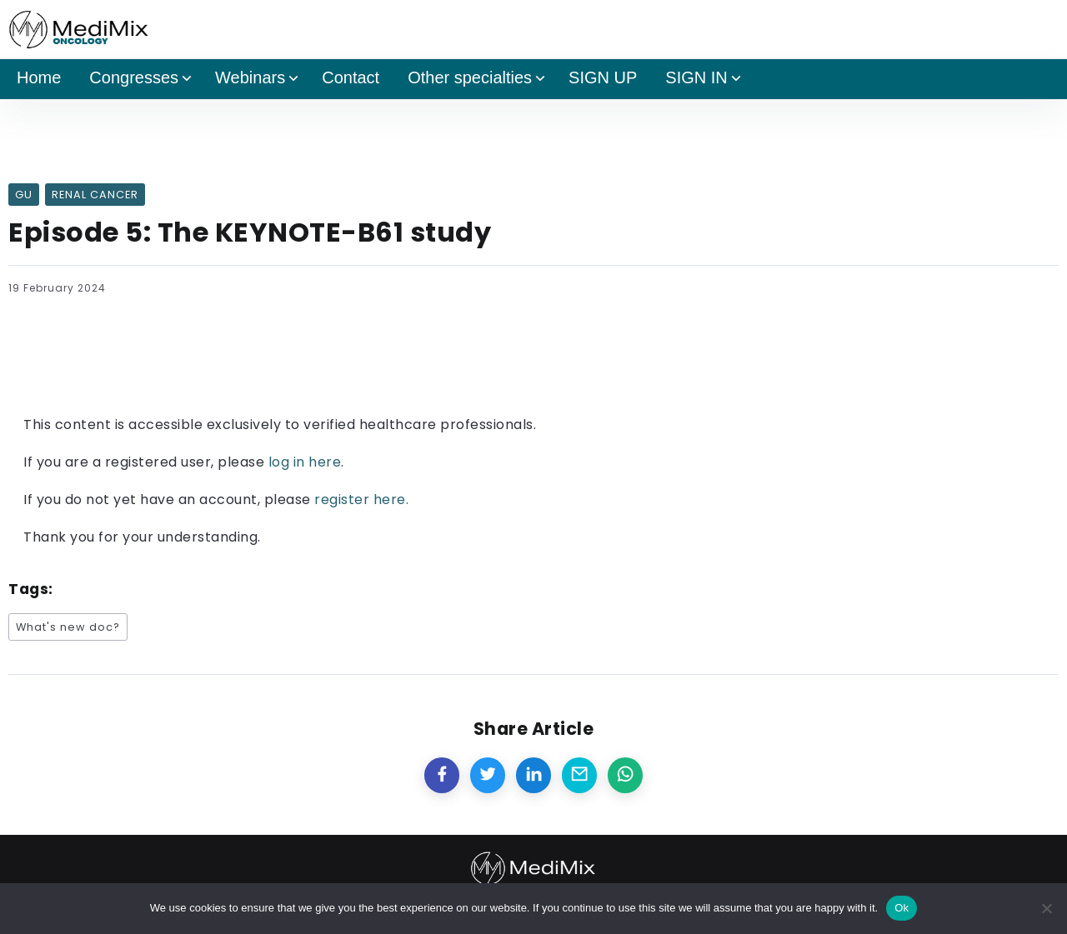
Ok (901, 908)
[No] (1046, 908)
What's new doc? (68, 627)
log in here (305, 462)
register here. (361, 499)
